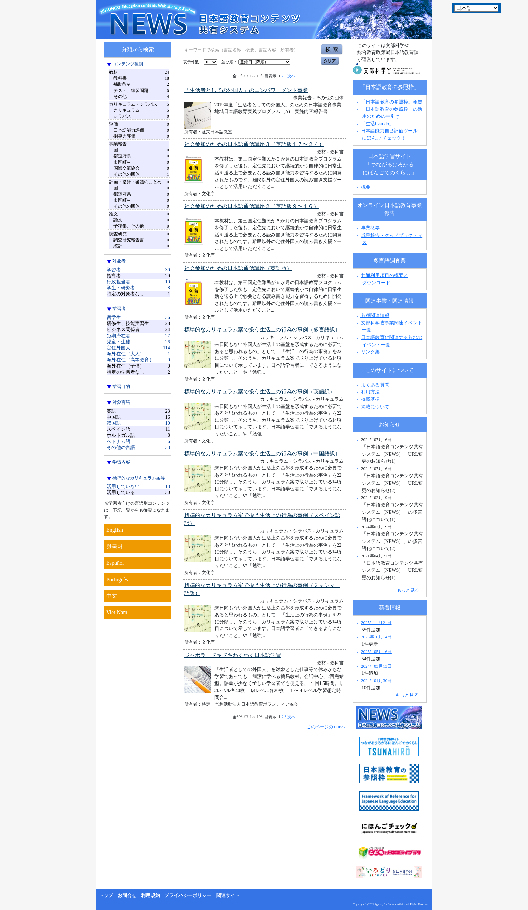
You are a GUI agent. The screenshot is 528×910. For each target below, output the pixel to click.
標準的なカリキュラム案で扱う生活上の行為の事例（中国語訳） (262, 453)
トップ (106, 895)
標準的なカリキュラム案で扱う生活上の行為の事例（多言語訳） (262, 329)
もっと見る (408, 590)
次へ (291, 76)
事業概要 (370, 228)
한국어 (114, 546)
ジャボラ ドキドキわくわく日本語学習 (232, 655)
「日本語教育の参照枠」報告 (391, 101)
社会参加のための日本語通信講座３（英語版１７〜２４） (254, 144)
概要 (365, 187)
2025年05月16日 (376, 651)
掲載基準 (370, 399)
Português (117, 579)
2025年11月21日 (376, 622)
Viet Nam (116, 612)
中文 (111, 596)
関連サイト (228, 895)
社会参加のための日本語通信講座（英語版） (238, 268)
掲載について (375, 406)
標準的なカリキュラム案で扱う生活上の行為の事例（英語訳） (259, 391)
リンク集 (370, 351)
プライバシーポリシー (187, 895)
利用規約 (150, 895)
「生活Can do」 (377, 123)
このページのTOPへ (326, 726)
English (114, 530)
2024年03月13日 (376, 666)
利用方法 (370, 391)
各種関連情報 (372, 315)
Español (115, 563)
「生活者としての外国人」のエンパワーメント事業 (246, 90)
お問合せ (127, 895)
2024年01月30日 (376, 680)
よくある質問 (375, 384)
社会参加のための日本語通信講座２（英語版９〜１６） (251, 206)
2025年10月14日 (376, 636)
